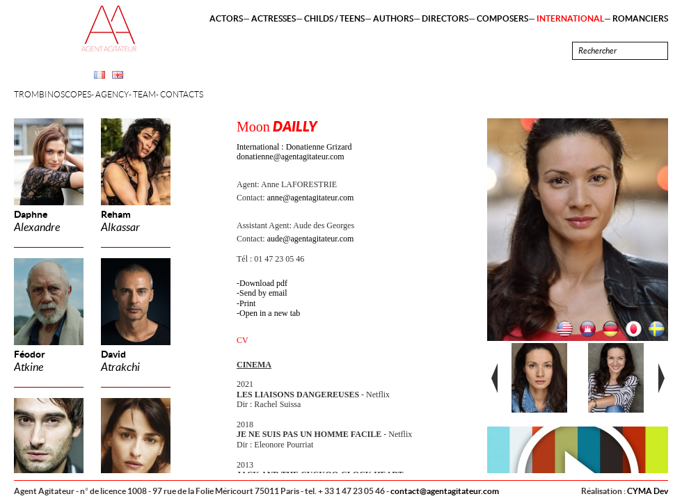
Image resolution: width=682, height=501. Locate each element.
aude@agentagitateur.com (310, 239)
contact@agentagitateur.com (444, 490)
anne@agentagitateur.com (310, 197)
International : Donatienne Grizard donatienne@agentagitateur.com (294, 151)
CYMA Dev (647, 490)
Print (247, 303)
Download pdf (263, 283)
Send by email (263, 293)
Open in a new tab (269, 313)
